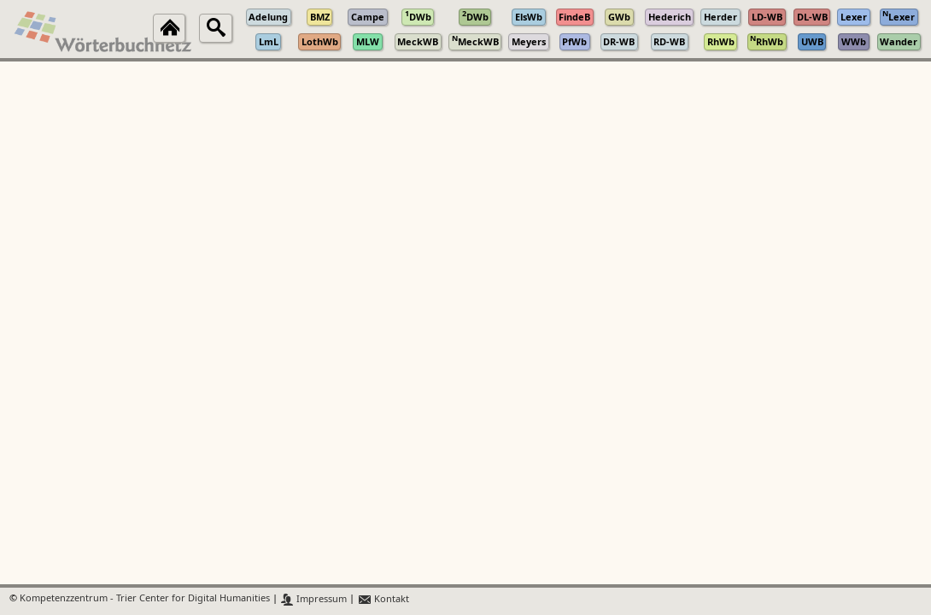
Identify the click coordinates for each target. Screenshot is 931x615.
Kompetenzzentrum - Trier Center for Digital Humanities (145, 599)
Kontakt (383, 599)
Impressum (314, 599)
